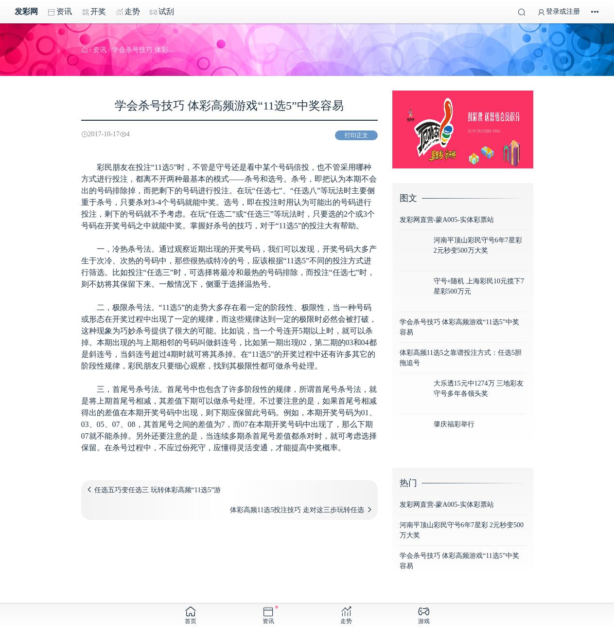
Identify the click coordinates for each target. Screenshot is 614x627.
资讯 (60, 11)
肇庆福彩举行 (454, 424)
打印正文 (356, 135)
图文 (408, 198)
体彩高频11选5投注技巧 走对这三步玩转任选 (297, 510)
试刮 (162, 11)
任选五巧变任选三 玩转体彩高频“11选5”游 (157, 490)
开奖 (94, 11)
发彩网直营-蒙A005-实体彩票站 (447, 219)
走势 (128, 11)
